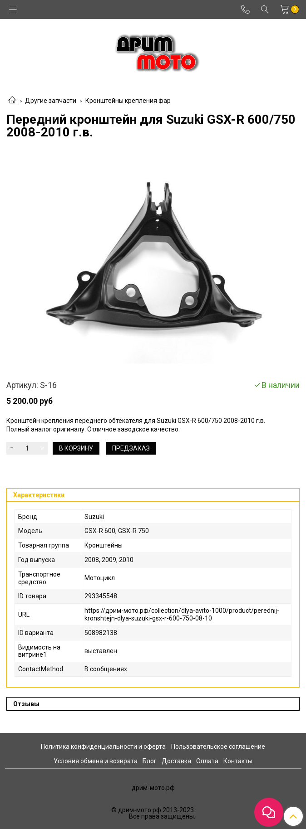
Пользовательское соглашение (218, 746)
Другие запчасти (50, 100)
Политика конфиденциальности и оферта (103, 746)
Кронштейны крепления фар (128, 100)
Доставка (176, 761)
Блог (150, 761)
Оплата (207, 761)
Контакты (237, 761)
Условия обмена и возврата (96, 761)
